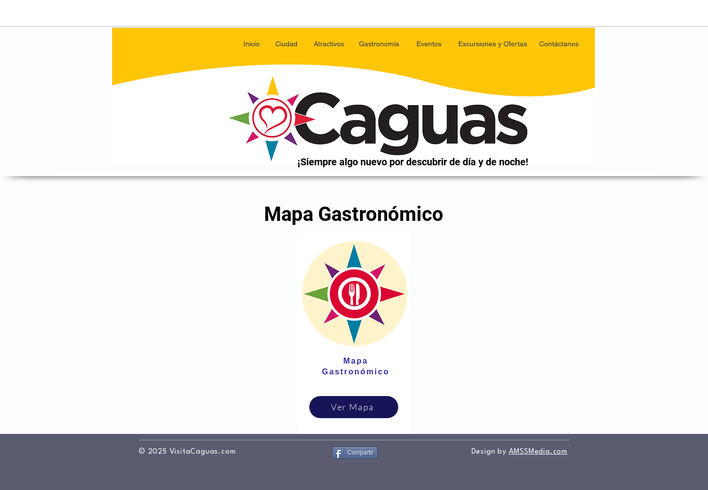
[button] (286, 44)
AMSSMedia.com (538, 452)
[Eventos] (428, 44)
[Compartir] (355, 453)
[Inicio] (251, 44)
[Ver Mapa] (353, 407)
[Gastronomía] (379, 44)
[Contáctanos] (559, 44)
